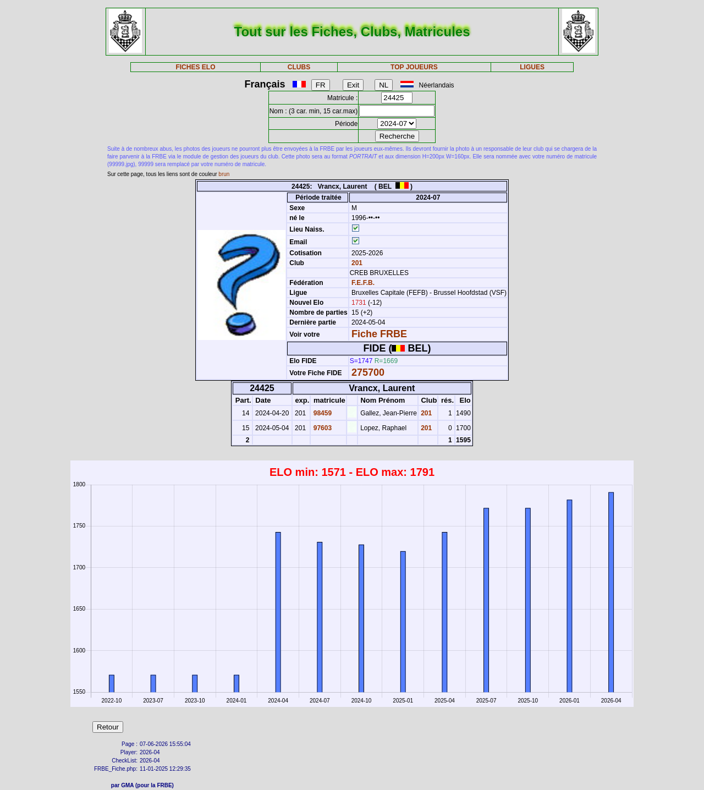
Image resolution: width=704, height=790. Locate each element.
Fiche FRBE (379, 333)
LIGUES (532, 67)
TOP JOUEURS (414, 67)
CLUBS (299, 67)
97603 (321, 428)
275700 (367, 372)
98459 (321, 413)
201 (356, 263)
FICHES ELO (195, 67)
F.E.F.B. (363, 283)
